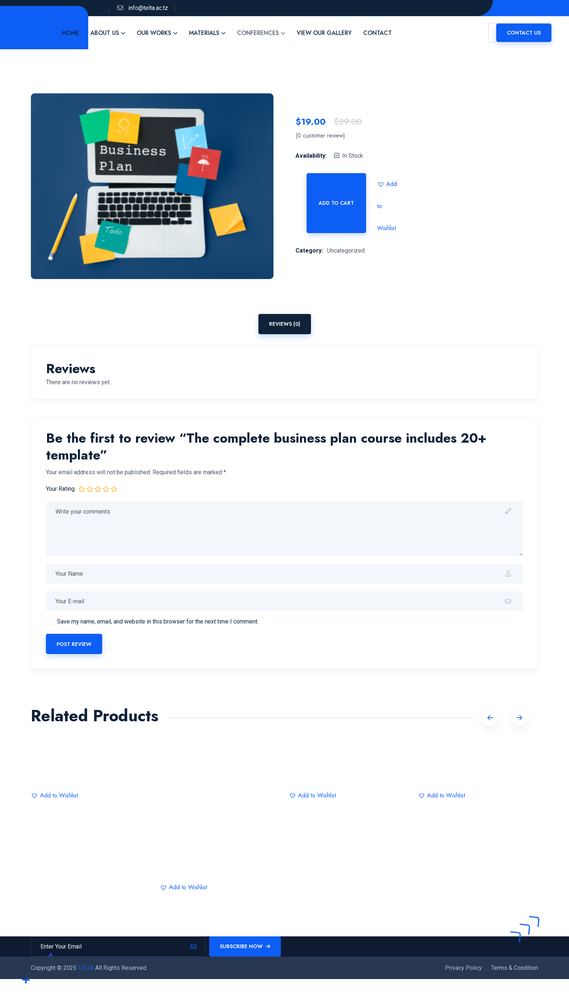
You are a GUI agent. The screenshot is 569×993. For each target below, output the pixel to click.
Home (79, 33)
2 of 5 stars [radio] (89, 488)
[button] (388, 184)
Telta (26, 27)
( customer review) (320, 135)
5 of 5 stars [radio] (114, 488)
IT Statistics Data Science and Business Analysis (91, 771)
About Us (114, 33)
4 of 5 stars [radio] (106, 488)
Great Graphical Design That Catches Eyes (478, 771)
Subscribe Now (245, 951)
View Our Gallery (333, 33)
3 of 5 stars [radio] (97, 488)
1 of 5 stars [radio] (81, 488)
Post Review (74, 644)
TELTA (86, 972)
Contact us (524, 32)
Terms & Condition (514, 972)
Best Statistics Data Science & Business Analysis (220, 863)
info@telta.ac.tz (148, 7)
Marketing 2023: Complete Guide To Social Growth (349, 771)
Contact (386, 33)
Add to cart (336, 203)
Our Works (163, 33)
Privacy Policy (463, 972)
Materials (213, 33)
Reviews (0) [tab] (284, 324)
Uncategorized (346, 250)
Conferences (267, 33)
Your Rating (60, 488)
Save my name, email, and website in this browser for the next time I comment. (157, 621)
